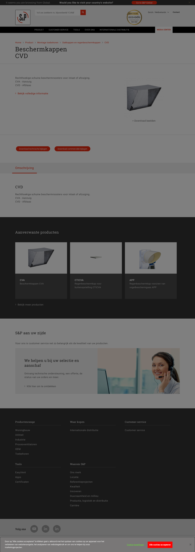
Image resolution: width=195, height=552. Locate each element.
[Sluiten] (190, 546)
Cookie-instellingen (135, 546)
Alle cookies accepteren (160, 546)
